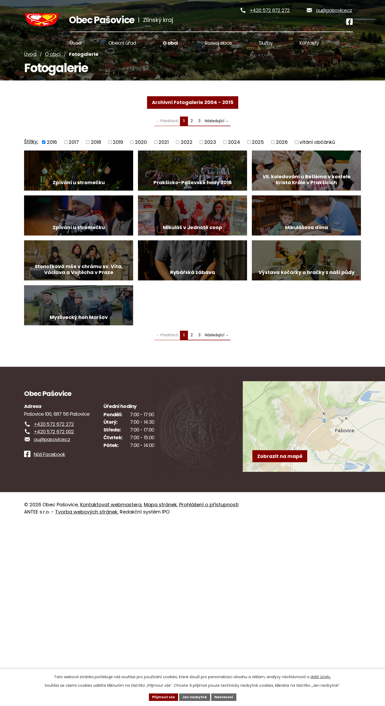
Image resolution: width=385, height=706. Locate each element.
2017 (74, 163)
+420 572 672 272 (269, 21)
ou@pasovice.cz (334, 21)
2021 (164, 163)
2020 (141, 163)
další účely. (320, 675)
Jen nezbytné (194, 696)
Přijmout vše (159, 696)
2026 (282, 163)
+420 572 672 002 (54, 613)
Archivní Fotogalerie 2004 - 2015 (192, 123)
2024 (234, 163)
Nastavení (227, 696)
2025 (258, 163)
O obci (52, 75)
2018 (96, 163)
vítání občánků (317, 163)
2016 (52, 163)
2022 (186, 163)
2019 (118, 163)
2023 (210, 163)
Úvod (30, 75)
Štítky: (31, 163)
